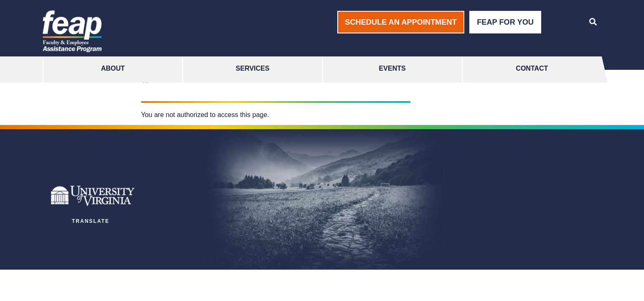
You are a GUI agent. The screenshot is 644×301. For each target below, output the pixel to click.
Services (253, 68)
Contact (532, 68)
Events (392, 68)
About (113, 68)
